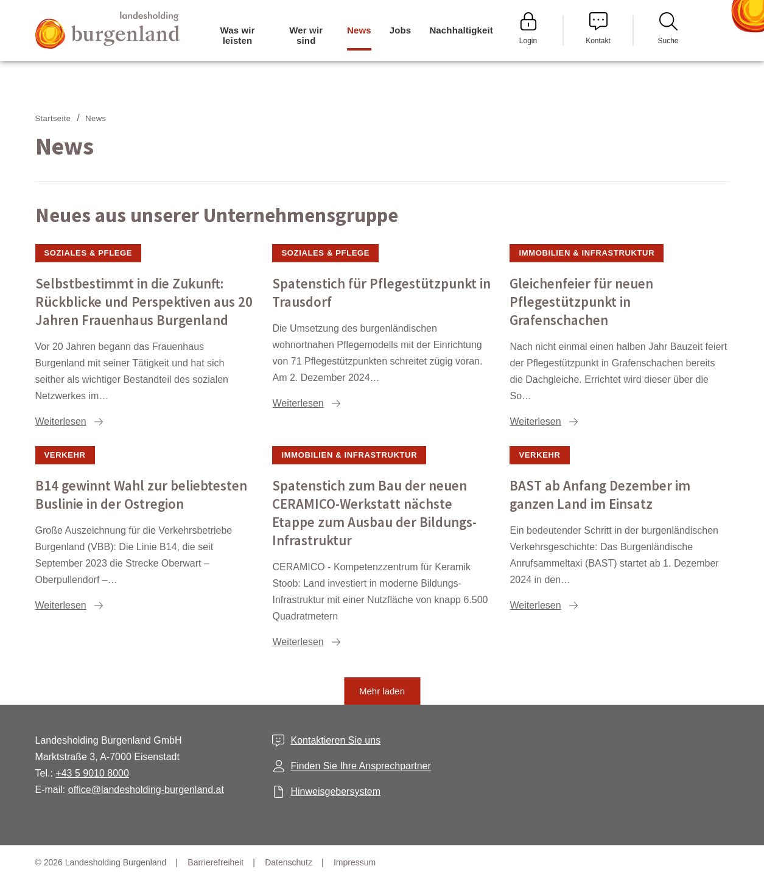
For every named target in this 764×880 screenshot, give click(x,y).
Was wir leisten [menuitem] (237, 35)
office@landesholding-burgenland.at (146, 789)
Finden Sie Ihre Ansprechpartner (360, 766)
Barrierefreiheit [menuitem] (215, 862)
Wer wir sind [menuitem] (306, 35)
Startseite (53, 118)
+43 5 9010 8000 (92, 773)
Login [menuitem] (528, 28)
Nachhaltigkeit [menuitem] (461, 30)
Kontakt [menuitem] (598, 28)
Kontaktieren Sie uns (335, 740)
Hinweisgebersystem (335, 791)
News (95, 118)
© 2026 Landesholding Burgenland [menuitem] (101, 862)
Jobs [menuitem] (401, 30)
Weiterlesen (60, 421)
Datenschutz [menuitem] (288, 862)
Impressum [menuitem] (355, 862)
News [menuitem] (359, 30)
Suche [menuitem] (667, 28)
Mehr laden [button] (382, 691)
